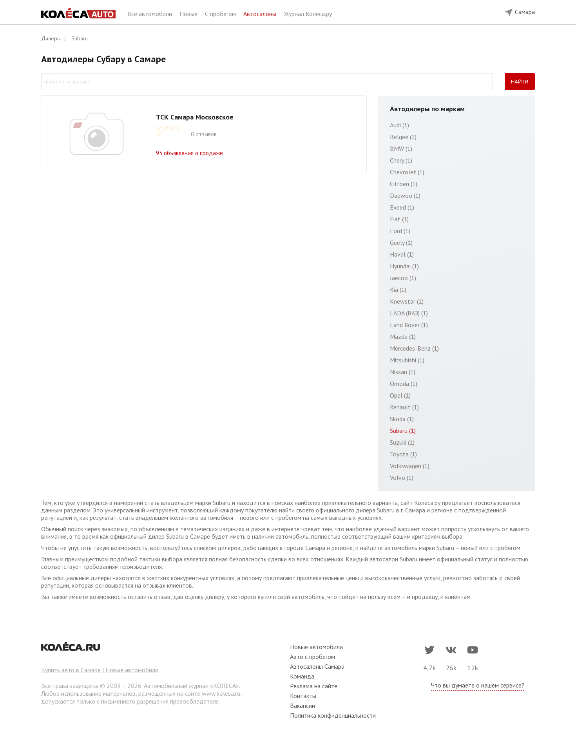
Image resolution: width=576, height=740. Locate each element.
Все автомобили (150, 14)
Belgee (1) (403, 137)
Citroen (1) (403, 184)
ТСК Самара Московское (195, 116)
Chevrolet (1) (407, 172)
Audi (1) (399, 125)
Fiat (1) (399, 219)
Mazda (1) (403, 336)
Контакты (303, 696)
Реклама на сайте (313, 686)
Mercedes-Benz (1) (414, 348)
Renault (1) (404, 407)
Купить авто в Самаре (71, 670)
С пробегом (221, 14)
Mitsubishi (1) (407, 360)
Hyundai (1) (404, 266)
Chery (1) (401, 160)
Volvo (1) (401, 477)
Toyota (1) (403, 454)
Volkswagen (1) (409, 466)
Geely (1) (401, 242)
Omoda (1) (403, 383)
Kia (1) (398, 289)
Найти (520, 81)
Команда (302, 676)
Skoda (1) (402, 419)
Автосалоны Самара (317, 666)
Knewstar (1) (407, 301)
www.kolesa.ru (221, 693)
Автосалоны (260, 14)
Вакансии (302, 705)
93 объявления (189, 152)
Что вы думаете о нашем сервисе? (477, 685)
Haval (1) (402, 254)
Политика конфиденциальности (333, 715)
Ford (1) (400, 231)
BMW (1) (401, 148)
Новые (189, 14)
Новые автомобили (131, 670)
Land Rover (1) (409, 325)
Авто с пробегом (312, 656)
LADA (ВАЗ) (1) (409, 313)
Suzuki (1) (402, 442)
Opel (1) (400, 395)
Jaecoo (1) (403, 278)
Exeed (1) (402, 207)
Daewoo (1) (405, 195)
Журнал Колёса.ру (308, 14)
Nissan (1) (402, 372)
